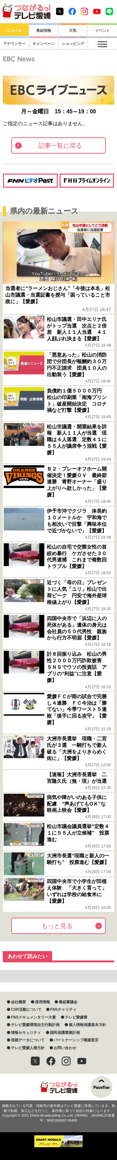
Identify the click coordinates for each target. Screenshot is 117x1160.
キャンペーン (43, 44)
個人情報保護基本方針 (87, 1025)
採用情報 (42, 1002)
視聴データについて (28, 1040)
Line (109, 11)
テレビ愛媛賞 (76, 1017)
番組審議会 (68, 1002)
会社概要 (18, 1002)
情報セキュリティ (26, 1032)
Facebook (72, 11)
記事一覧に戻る (60, 145)
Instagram (84, 11)
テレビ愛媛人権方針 (28, 1048)
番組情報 (43, 30)
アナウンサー (14, 44)
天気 (72, 30)
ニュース (14, 30)
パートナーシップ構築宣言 (76, 1040)
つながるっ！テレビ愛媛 (58, 1087)
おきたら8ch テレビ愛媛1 (26, 11)
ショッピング (72, 44)
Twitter (60, 11)
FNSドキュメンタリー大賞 (33, 1017)
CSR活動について (26, 1009)
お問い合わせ (65, 1048)
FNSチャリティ (63, 1009)
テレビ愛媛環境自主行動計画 (35, 1025)
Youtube (97, 11)
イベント (102, 30)
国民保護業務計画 (65, 1032)
